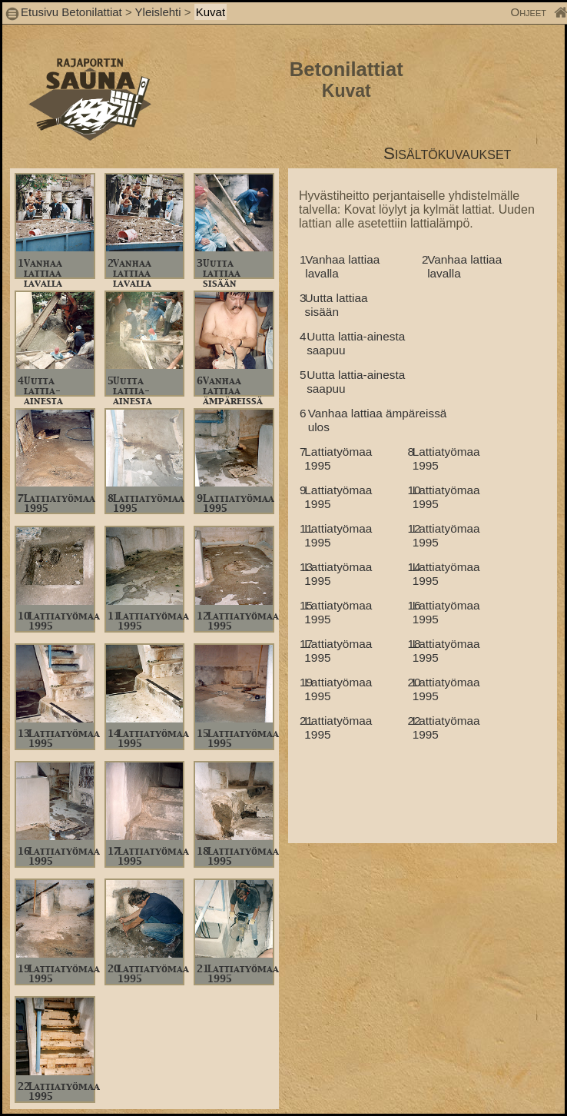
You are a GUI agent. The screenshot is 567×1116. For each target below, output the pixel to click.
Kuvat (210, 11)
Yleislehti (158, 11)
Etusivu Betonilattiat (71, 11)
